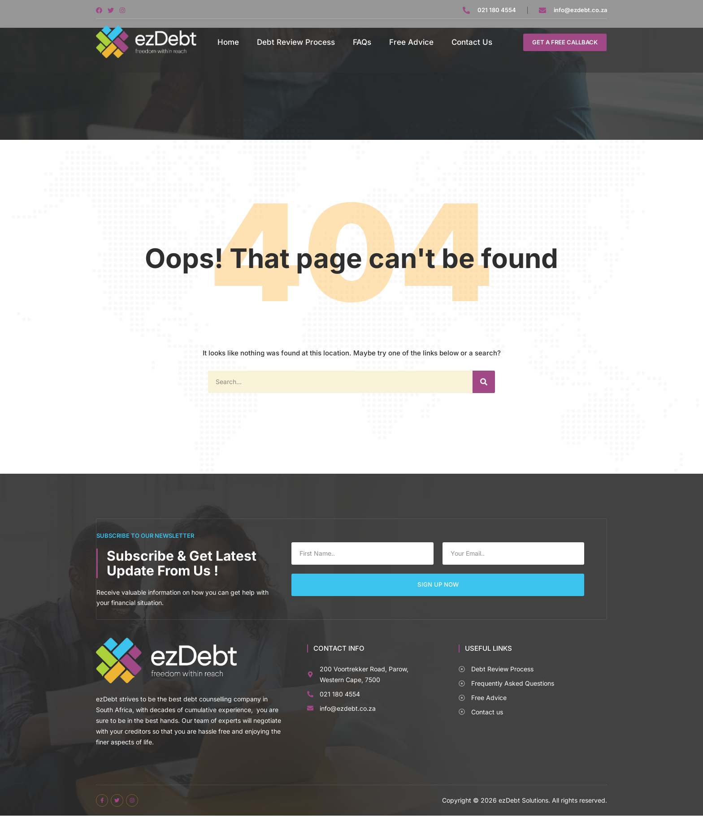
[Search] (484, 382)
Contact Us (471, 42)
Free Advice (411, 42)
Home (228, 42)
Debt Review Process (296, 42)
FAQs (362, 42)
